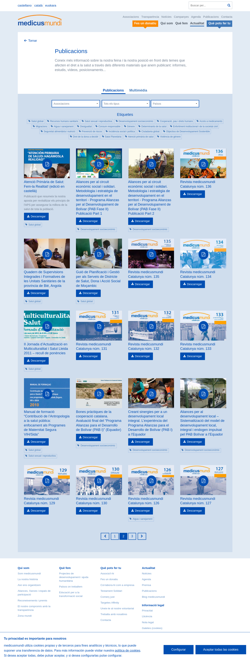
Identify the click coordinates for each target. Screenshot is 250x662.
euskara (50, 5)
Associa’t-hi (107, 573)
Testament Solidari (111, 590)
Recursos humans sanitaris (64, 121)
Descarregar (38, 216)
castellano (25, 5)
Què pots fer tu (111, 568)
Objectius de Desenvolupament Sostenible (188, 131)
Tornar (32, 40)
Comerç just (108, 596)
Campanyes (181, 16)
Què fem (181, 23)
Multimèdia (138, 90)
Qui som (166, 23)
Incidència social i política (122, 131)
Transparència (150, 16)
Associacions (131, 16)
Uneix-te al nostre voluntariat (117, 608)
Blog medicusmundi (153, 596)
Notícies (166, 16)
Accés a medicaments (211, 121)
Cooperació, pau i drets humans (176, 121)
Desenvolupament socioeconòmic (136, 121)
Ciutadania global (151, 131)
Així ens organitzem (29, 585)
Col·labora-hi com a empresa (117, 585)
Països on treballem (70, 586)
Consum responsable (109, 126)
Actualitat (197, 23)
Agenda (196, 16)
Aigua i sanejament (63, 126)
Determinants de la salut (153, 126)
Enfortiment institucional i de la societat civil (195, 126)
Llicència (147, 616)
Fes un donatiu (109, 579)
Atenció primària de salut (141, 136)
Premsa (146, 585)
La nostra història (28, 579)
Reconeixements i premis (32, 600)
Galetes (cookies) (152, 628)
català (38, 5)
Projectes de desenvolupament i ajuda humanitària (73, 577)
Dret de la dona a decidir (85, 136)
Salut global (37, 121)
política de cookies (127, 650)
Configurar (178, 649)
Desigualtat (86, 126)
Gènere (131, 126)
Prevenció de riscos (92, 131)
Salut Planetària (113, 136)
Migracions (41, 126)
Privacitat (147, 610)
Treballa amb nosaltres (114, 614)
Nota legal (148, 622)
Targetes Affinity (110, 602)
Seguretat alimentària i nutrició (59, 131)
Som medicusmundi (29, 573)
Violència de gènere (170, 136)
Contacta (226, 16)
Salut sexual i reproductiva (98, 121)
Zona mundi (25, 615)
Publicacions (211, 16)
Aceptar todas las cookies (220, 649)
